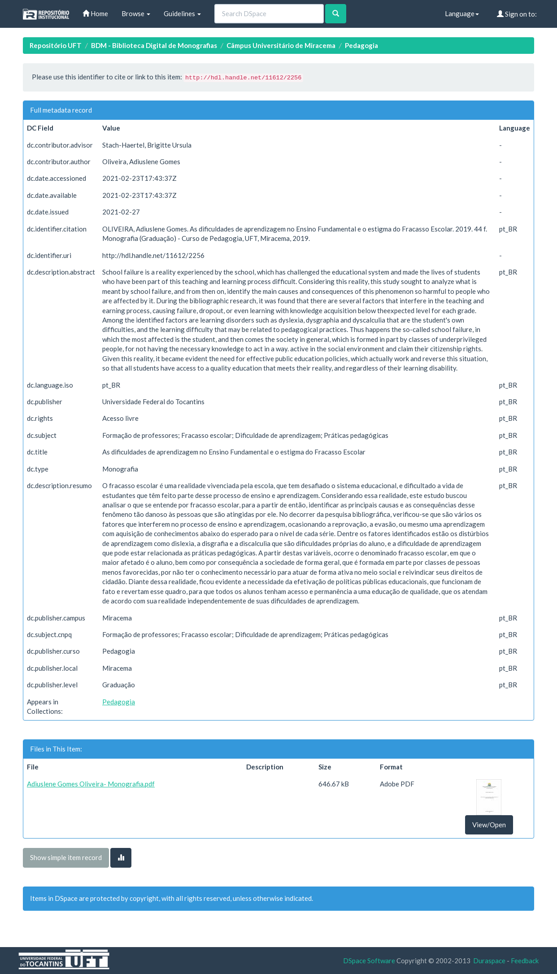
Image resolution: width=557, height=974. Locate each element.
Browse (136, 13)
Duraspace (489, 961)
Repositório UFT (56, 45)
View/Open (489, 825)
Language (462, 13)
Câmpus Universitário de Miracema (280, 45)
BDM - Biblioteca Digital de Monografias (154, 45)
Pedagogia (361, 45)
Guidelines (182, 13)
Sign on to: (517, 14)
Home (95, 13)
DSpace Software (369, 961)
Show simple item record (66, 857)
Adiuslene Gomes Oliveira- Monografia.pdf (91, 784)
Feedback (525, 961)
